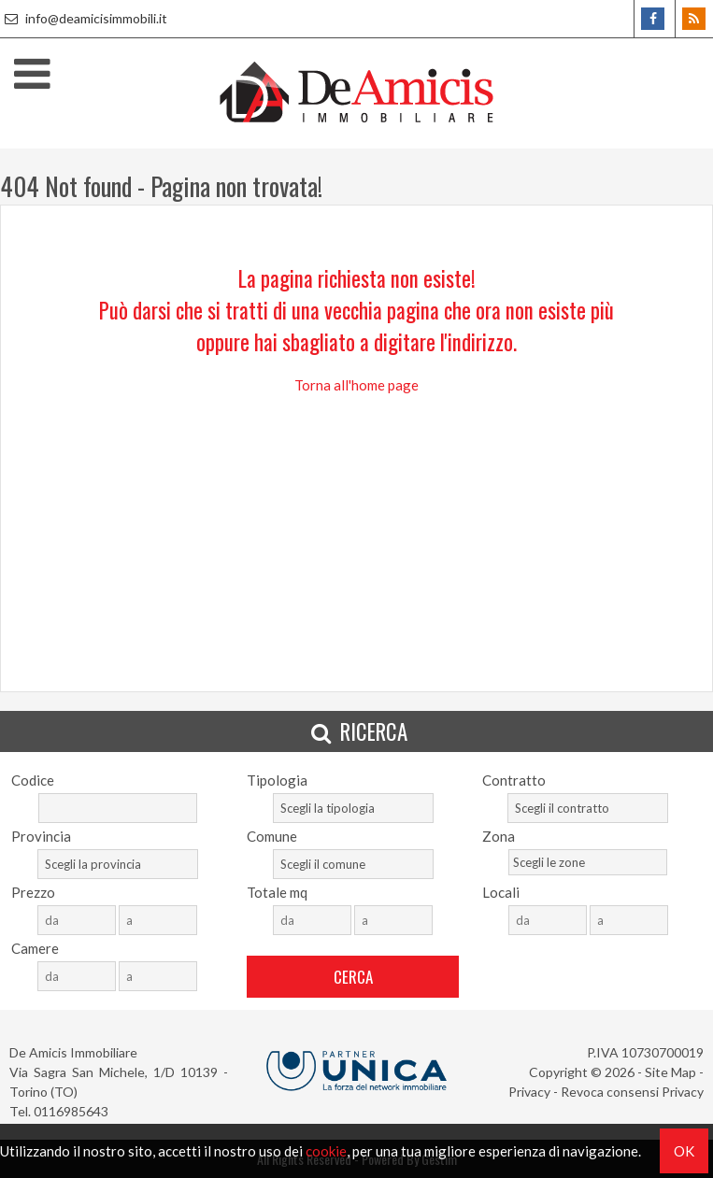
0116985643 (71, 1111)
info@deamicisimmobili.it (83, 18)
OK (684, 1151)
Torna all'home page (356, 384)
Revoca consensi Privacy (632, 1092)
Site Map (670, 1072)
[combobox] (353, 808)
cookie (326, 1151)
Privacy (529, 1092)
